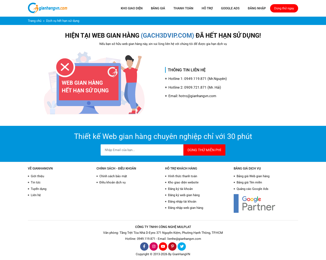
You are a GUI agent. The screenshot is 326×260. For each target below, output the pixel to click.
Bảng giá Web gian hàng (253, 176)
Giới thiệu (37, 176)
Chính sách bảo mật (113, 176)
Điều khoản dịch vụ (112, 182)
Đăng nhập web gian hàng (185, 208)
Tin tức (36, 182)
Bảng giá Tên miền (249, 182)
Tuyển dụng (38, 189)
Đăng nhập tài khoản (182, 201)
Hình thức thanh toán (182, 176)
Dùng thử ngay (284, 8)
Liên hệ (36, 195)
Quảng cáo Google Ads (252, 189)
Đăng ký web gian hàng (184, 195)
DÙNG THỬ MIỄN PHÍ (204, 150)
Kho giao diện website (183, 182)
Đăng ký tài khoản (180, 189)
